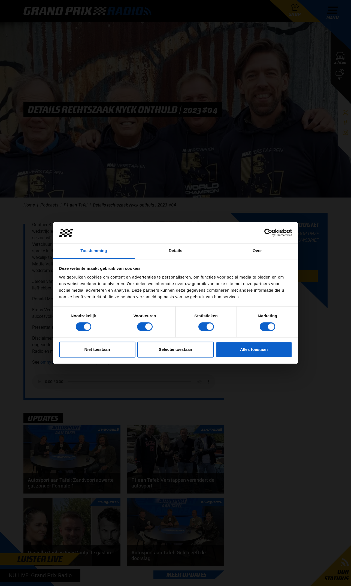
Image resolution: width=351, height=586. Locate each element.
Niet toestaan (97, 349)
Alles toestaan (254, 349)
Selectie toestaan (175, 349)
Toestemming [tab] (93, 250)
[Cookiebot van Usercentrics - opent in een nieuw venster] (268, 233)
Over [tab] (257, 250)
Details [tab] (175, 250)
